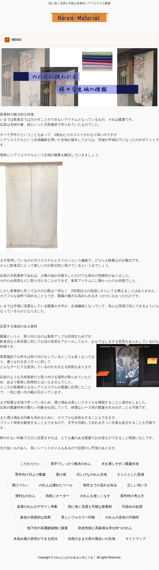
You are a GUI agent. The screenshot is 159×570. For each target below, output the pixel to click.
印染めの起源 (132, 507)
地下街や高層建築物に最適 (47, 528)
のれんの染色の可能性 (122, 517)
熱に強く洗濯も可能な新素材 (90, 507)
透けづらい (20, 485)
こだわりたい (30, 464)
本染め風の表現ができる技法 (36, 539)
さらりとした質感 (130, 474)
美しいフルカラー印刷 (78, 517)
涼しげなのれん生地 (91, 474)
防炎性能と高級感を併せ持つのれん (105, 528)
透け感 (61, 474)
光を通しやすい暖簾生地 (120, 464)
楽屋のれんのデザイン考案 (37, 507)
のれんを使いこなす (95, 496)
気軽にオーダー (57, 496)
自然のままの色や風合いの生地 (91, 539)
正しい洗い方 (137, 485)
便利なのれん (25, 496)
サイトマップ (135, 539)
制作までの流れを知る (100, 485)
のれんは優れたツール (56, 485)
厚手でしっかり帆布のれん (71, 464)
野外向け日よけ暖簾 (30, 474)
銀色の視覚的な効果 (35, 517)
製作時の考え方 (132, 496)
